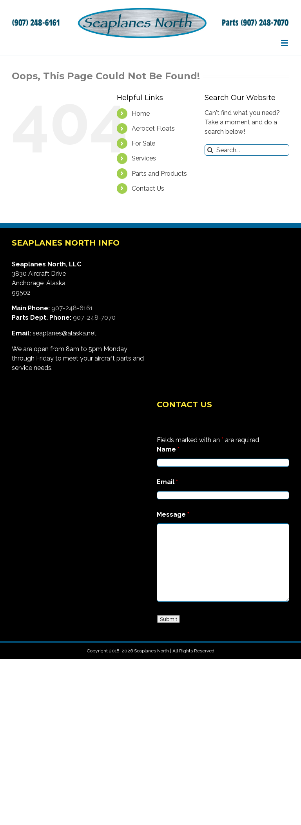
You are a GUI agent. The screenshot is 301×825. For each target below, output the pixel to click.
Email (167, 482)
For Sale (143, 143)
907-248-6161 (72, 308)
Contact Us (148, 188)
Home (141, 113)
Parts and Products (159, 173)
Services (144, 158)
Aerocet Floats (153, 128)
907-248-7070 (94, 317)
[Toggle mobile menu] (285, 43)
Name (168, 449)
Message (173, 514)
